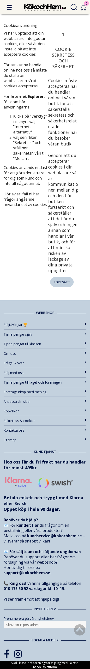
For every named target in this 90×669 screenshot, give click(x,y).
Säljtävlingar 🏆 (45, 324)
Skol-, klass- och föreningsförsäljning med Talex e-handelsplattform (45, 665)
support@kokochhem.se (27, 572)
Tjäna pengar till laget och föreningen (45, 382)
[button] (9, 7)
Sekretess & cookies (45, 420)
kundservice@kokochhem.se (54, 535)
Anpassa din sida (45, 401)
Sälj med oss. (45, 372)
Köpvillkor (45, 411)
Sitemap (45, 440)
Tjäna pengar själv (45, 334)
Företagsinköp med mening (45, 392)
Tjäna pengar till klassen (45, 344)
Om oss (45, 353)
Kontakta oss (45, 430)
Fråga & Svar (45, 363)
